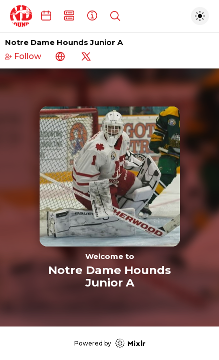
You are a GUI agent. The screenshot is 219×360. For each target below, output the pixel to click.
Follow (23, 56)
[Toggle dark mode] (200, 16)
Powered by (109, 343)
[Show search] (115, 16)
